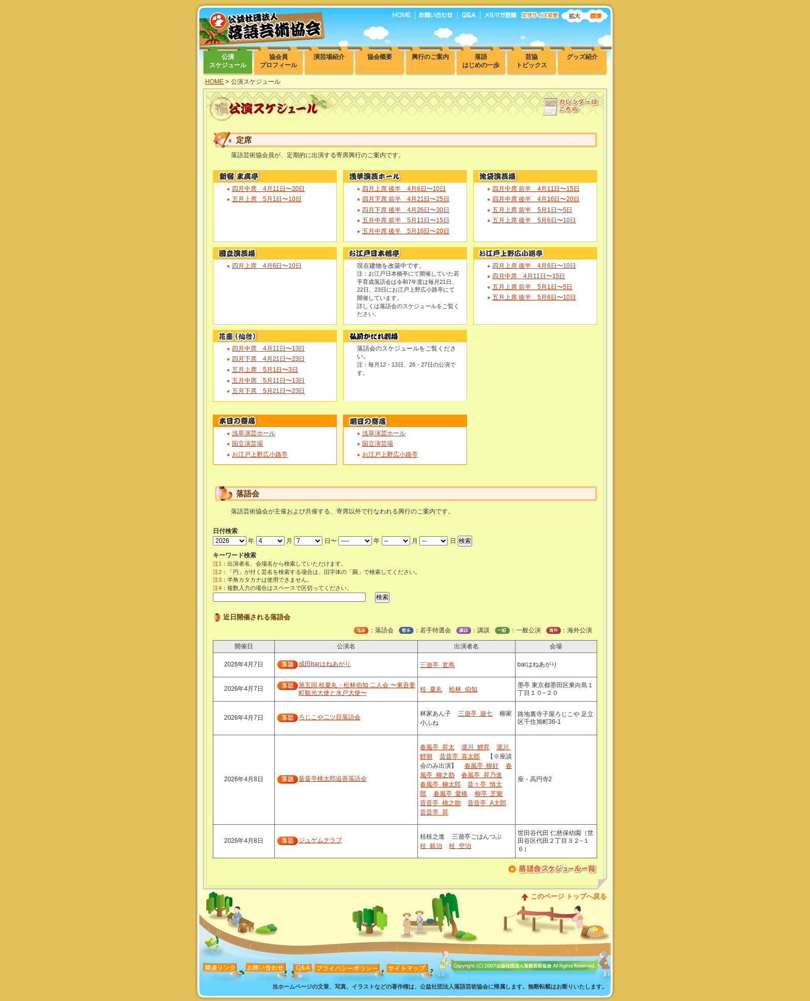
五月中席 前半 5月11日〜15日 (405, 220)
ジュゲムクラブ (320, 840)
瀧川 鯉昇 (475, 747)
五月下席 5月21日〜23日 (268, 391)
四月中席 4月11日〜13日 (268, 348)
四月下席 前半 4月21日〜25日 (405, 199)
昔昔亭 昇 (434, 812)
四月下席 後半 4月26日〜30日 (405, 210)
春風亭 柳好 (481, 765)
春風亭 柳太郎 (440, 784)
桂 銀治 (431, 846)
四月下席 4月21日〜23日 (268, 358)
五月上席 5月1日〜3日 (265, 369)
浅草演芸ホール (253, 433)
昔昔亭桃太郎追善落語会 (333, 778)
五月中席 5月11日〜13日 (268, 380)
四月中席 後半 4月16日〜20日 (536, 199)
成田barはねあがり (325, 664)
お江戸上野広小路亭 (260, 454)
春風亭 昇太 (437, 747)
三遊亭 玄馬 (437, 665)
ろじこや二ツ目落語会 (330, 717)
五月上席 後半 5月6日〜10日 (534, 220)
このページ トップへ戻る (568, 896)
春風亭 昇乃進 (481, 775)
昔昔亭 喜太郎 (460, 756)
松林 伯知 (463, 689)
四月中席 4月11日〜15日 (528, 276)
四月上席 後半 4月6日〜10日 (404, 188)
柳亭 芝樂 (489, 793)
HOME (214, 81)
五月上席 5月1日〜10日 (267, 199)
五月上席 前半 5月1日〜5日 (532, 210)
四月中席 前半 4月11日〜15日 (536, 188)
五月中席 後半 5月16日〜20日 (405, 231)
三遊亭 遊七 (475, 713)
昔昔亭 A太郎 (487, 803)
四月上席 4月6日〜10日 (267, 265)
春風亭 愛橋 (450, 793)
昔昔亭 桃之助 (440, 803)
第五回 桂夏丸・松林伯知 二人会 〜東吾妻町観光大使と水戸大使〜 (357, 689)
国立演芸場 (247, 443)
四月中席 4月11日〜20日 (268, 188)
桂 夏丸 (431, 689)
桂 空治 (460, 846)
